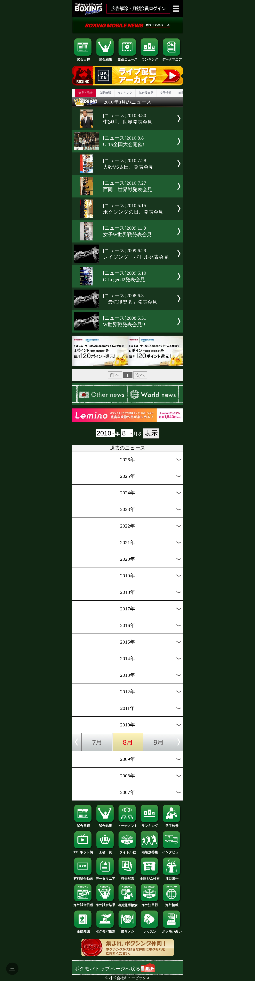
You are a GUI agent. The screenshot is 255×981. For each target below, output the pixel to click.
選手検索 (172, 824)
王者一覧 (105, 850)
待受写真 (128, 877)
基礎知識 (83, 930)
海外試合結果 (105, 903)
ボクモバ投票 (105, 930)
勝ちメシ (128, 930)
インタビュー (172, 850)
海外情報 (172, 903)
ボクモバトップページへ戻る (114, 968)
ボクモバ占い (172, 930)
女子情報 (166, 92)
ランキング (150, 58)
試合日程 (83, 58)
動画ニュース (128, 58)
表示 (151, 433)
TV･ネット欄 (83, 850)
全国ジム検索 (150, 877)
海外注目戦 (150, 903)
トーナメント (128, 824)
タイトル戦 (128, 850)
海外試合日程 (83, 903)
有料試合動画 (83, 877)
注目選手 (172, 877)
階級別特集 (150, 850)
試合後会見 (146, 92)
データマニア (172, 58)
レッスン (150, 930)
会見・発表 (85, 92)
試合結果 (105, 58)
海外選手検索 (128, 903)
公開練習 (105, 92)
